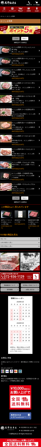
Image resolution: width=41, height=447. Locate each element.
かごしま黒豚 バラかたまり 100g (23, 162)
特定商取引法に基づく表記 (29, 427)
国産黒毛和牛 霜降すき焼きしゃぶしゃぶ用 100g (33, 222)
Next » (25, 38)
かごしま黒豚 (11, 16)
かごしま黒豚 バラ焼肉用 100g (22, 173)
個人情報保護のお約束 (27, 430)
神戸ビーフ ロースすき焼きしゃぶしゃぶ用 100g (6, 222)
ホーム (2, 16)
